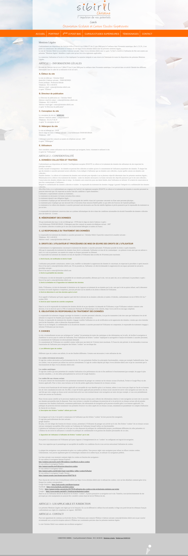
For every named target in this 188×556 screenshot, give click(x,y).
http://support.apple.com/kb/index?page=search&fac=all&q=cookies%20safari (65, 471)
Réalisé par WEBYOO (123, 538)
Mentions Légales (109, 538)
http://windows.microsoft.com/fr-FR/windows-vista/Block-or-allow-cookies (64, 462)
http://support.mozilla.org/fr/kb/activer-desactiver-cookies (58, 466)
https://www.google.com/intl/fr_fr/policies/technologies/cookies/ (67, 491)
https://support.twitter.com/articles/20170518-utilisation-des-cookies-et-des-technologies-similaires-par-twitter (82, 489)
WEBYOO (60, 115)
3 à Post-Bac (72, 33)
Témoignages (131, 34)
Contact (147, 34)
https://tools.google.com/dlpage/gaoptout (65, 484)
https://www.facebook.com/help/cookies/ (60, 487)
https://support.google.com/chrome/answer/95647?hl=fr (57, 475)
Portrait (53, 34)
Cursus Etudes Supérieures (102, 34)
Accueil (40, 34)
